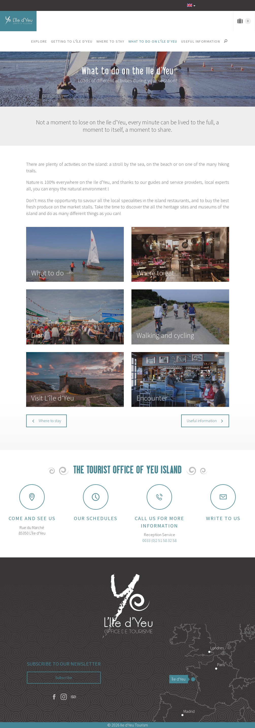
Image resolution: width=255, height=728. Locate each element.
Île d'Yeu (180, 679)
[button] (39, 41)
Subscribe (63, 677)
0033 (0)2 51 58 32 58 (159, 540)
